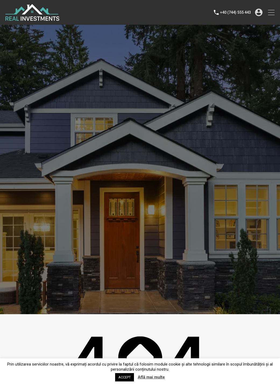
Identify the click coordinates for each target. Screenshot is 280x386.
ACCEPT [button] (124, 377)
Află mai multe (151, 377)
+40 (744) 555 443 (235, 12)
